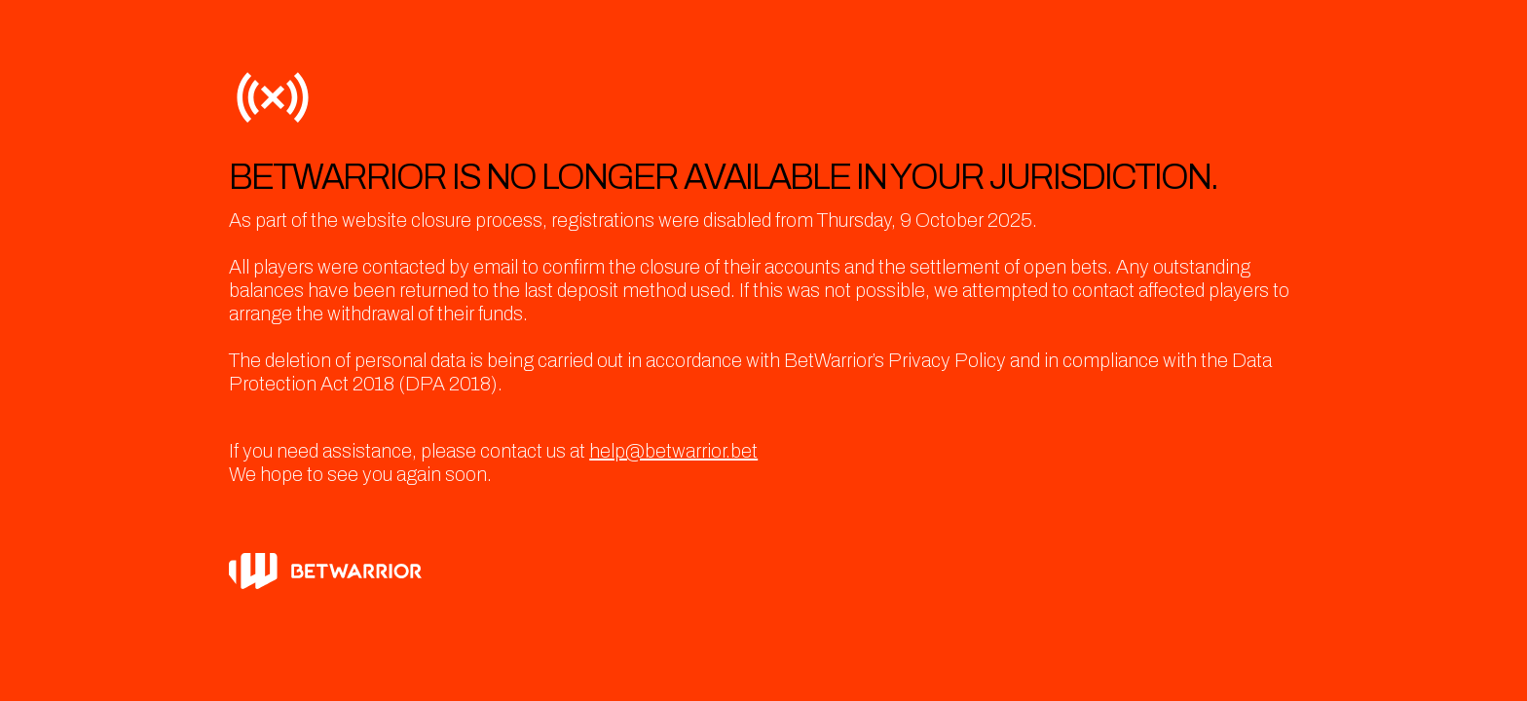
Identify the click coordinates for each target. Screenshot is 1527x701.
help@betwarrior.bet (673, 450)
